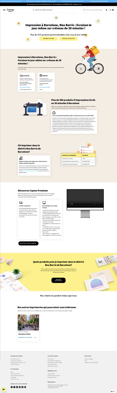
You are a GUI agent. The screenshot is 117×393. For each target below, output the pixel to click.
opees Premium (26, 87)
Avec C (21, 87)
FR (112, 391)
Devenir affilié (51, 373)
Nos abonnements (52, 364)
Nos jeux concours (15, 364)
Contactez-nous (15, 379)
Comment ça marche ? (16, 360)
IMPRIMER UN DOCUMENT (25, 337)
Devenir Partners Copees (54, 375)
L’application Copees (53, 366)
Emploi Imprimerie (52, 377)
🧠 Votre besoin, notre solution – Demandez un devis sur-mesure (41, 1)
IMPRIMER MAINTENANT (58, 280)
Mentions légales (89, 359)
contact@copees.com (53, 387)
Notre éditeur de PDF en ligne (55, 362)
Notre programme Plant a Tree (18, 362)
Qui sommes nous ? (15, 359)
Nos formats (51, 359)
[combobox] (113, 391)
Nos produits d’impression (54, 360)
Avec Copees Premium (44, 87)
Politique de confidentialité (91, 362)
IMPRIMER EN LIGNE (48, 38)
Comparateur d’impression (17, 375)
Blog (12, 372)
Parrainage (13, 377)
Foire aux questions (15, 373)
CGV (86, 360)
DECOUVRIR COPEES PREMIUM (27, 243)
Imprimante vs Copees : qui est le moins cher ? (10, 1)
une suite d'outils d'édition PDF (30, 170)
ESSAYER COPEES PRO (68, 38)
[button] (111, 10)
